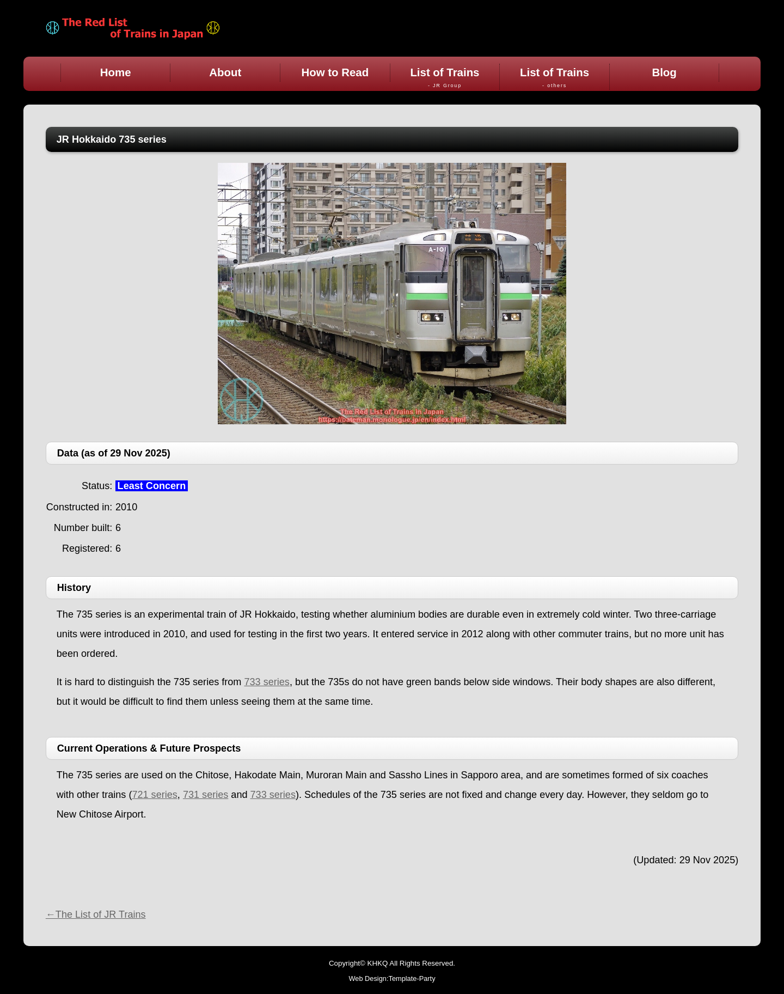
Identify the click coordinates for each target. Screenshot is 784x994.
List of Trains (445, 77)
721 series (154, 794)
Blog (664, 72)
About (225, 72)
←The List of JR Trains (96, 914)
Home (115, 72)
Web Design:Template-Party (391, 978)
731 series (205, 794)
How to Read (335, 72)
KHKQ (377, 963)
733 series (266, 681)
